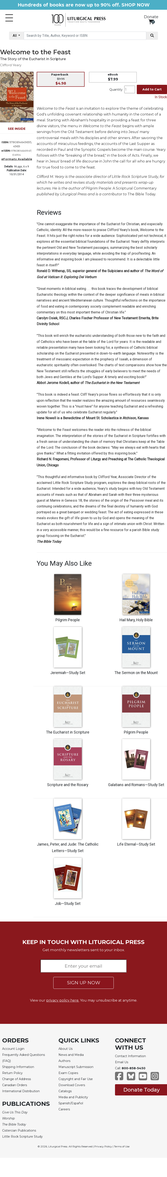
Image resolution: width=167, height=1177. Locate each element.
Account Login (13, 1049)
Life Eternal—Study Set (136, 844)
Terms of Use (121, 1146)
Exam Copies (68, 1073)
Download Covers (71, 1085)
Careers (64, 1109)
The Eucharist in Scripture (67, 732)
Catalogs (65, 1091)
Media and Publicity (73, 1097)
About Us (65, 1049)
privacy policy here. (62, 1000)
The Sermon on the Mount (136, 673)
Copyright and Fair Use (75, 1079)
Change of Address (16, 1079)
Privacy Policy (103, 1146)
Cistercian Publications (19, 1130)
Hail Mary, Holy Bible (136, 620)
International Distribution (21, 1091)
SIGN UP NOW (83, 982)
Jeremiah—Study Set (67, 673)
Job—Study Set (67, 903)
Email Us (121, 1062)
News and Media (71, 1055)
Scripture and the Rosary (67, 785)
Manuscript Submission (75, 1067)
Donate (151, 16)
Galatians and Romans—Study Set (136, 785)
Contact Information (130, 1056)
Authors (64, 1061)
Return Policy (12, 1073)
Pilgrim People (67, 620)
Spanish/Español (70, 1103)
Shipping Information (18, 1067)
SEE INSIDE (16, 129)
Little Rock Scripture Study (22, 1136)
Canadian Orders (14, 1085)
